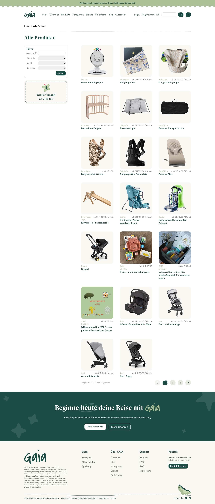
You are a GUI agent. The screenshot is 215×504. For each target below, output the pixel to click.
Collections (100, 14)
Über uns (54, 14)
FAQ (142, 462)
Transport (86, 457)
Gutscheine (121, 14)
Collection (30, 68)
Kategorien (78, 14)
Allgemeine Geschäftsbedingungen (84, 498)
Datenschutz (103, 498)
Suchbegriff (31, 53)
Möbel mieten (88, 462)
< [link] (157, 382)
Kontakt (144, 457)
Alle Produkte (39, 26)
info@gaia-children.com (179, 460)
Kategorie (30, 58)
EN (157, 14)
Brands (89, 14)
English (177, 498)
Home (45, 14)
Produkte (65, 14)
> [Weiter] (188, 382)
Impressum (145, 470)
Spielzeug (86, 466)
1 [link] (165, 382)
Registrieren (148, 14)
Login (137, 14)
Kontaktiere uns (178, 466)
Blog (110, 14)
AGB (142, 466)
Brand (29, 63)
